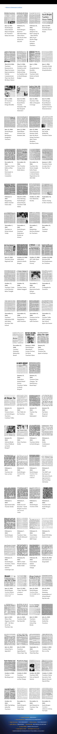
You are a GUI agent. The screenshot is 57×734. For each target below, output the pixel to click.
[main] (28, 7)
